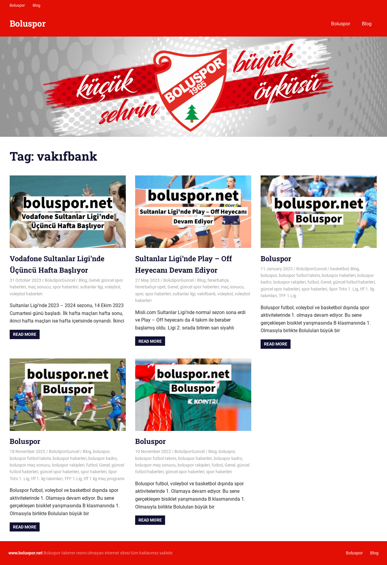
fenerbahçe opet (150, 286)
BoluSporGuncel (60, 280)
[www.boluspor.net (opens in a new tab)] (25, 553)
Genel (94, 280)
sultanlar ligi (91, 286)
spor (139, 293)
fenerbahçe (218, 280)
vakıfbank (206, 293)
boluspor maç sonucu (30, 465)
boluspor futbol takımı (299, 275)
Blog (36, 5)
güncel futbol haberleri (354, 282)
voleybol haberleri (26, 293)
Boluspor (17, 5)
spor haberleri (65, 286)
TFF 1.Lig (287, 295)
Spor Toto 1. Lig (343, 289)
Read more (24, 334)
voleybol (112, 286)
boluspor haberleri (339, 275)
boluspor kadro (102, 458)
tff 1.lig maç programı (104, 478)
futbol (313, 282)
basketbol (339, 268)
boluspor (269, 275)
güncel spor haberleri (199, 286)
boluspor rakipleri (289, 282)
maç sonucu (39, 286)
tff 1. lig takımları (47, 478)
